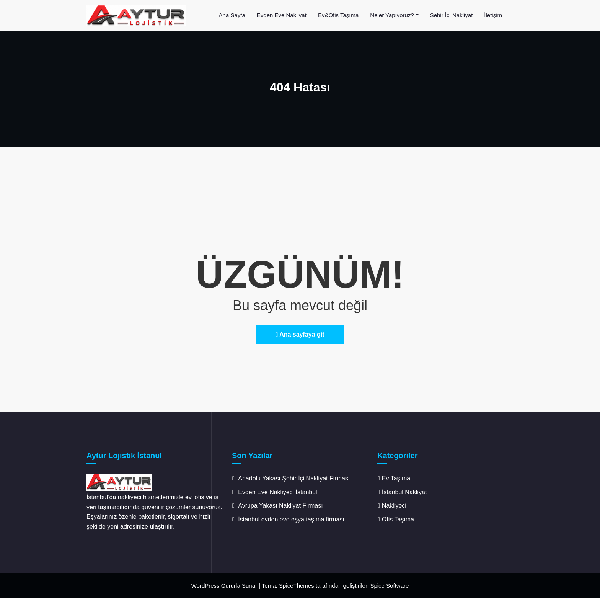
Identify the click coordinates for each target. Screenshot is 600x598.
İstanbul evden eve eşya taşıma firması (292, 519)
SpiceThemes (296, 585)
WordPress (205, 585)
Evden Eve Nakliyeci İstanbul (277, 492)
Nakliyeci (394, 505)
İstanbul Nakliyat (404, 492)
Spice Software (389, 585)
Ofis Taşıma (398, 519)
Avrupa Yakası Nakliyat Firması (280, 505)
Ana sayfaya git (300, 334)
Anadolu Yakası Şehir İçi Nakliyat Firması (294, 478)
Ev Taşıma (396, 478)
